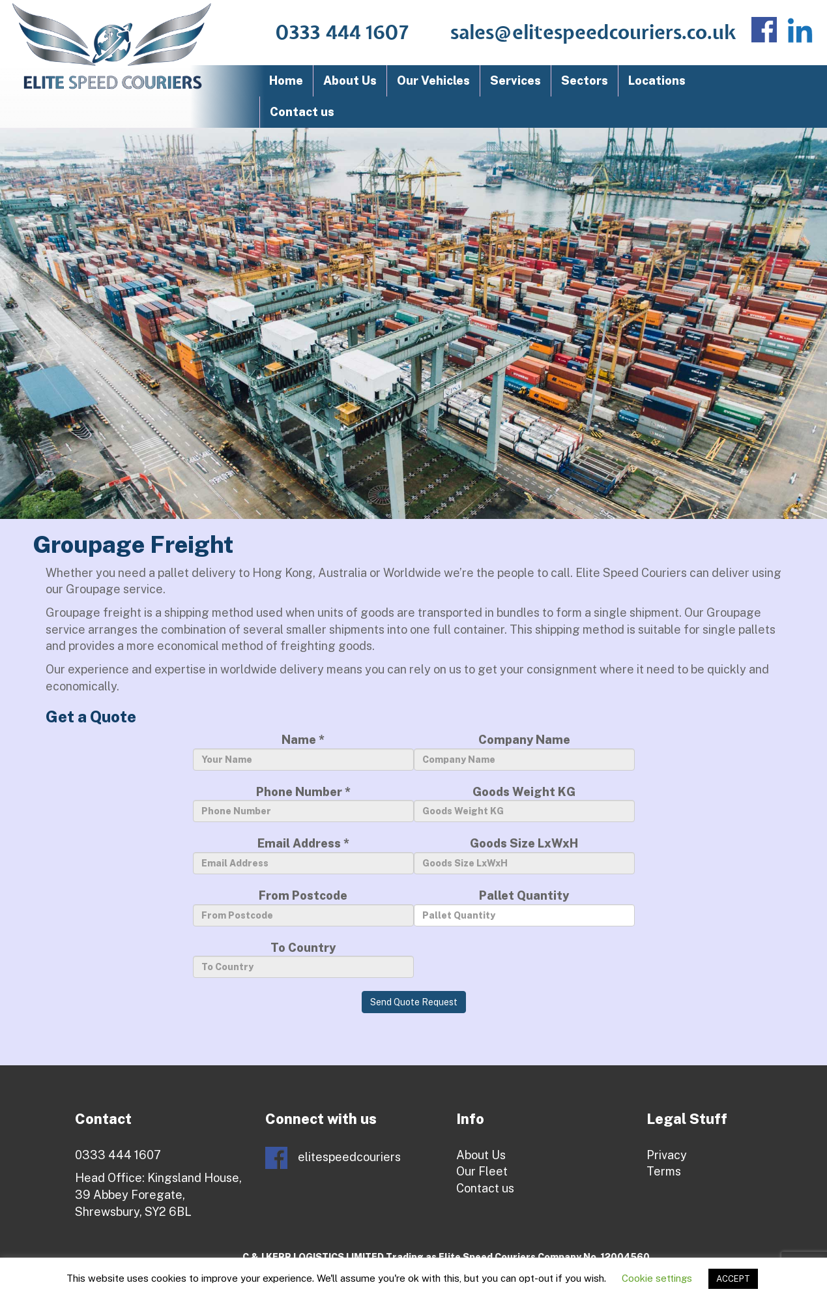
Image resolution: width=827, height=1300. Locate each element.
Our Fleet (482, 1171)
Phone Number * (303, 804)
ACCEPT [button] (733, 1279)
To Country (303, 960)
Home (286, 80)
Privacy (666, 1155)
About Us (350, 80)
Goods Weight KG (524, 804)
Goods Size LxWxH (524, 855)
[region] (413, 323)
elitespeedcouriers (333, 1158)
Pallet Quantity (524, 907)
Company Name (524, 752)
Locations (657, 80)
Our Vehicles (433, 80)
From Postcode (303, 907)
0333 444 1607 (342, 33)
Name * (303, 752)
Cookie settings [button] (657, 1278)
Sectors (584, 80)
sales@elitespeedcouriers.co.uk (593, 33)
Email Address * (303, 855)
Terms (663, 1171)
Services (515, 80)
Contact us (302, 112)
